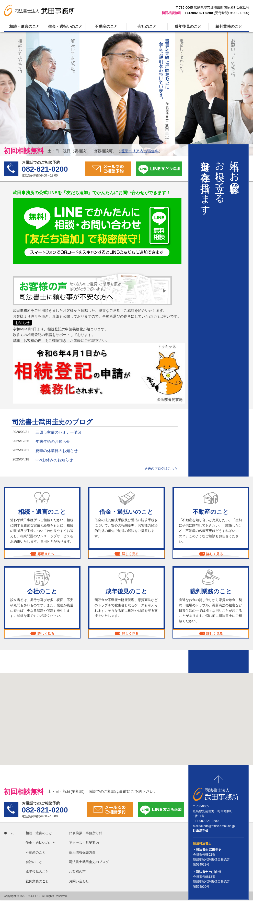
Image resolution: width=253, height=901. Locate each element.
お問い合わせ (79, 882)
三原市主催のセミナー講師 (59, 432)
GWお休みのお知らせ (54, 460)
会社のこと (147, 26)
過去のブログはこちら (161, 468)
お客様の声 (77, 872)
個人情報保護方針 (82, 853)
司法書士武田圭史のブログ (52, 422)
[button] (126, 715)
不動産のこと (106, 26)
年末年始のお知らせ (53, 441)
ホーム (9, 834)
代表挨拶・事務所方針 (85, 834)
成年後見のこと (188, 26)
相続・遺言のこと (24, 26)
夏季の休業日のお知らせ (57, 450)
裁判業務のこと (228, 26)
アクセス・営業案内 (84, 844)
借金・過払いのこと (65, 26)
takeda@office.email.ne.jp (217, 827)
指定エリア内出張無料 (139, 151)
